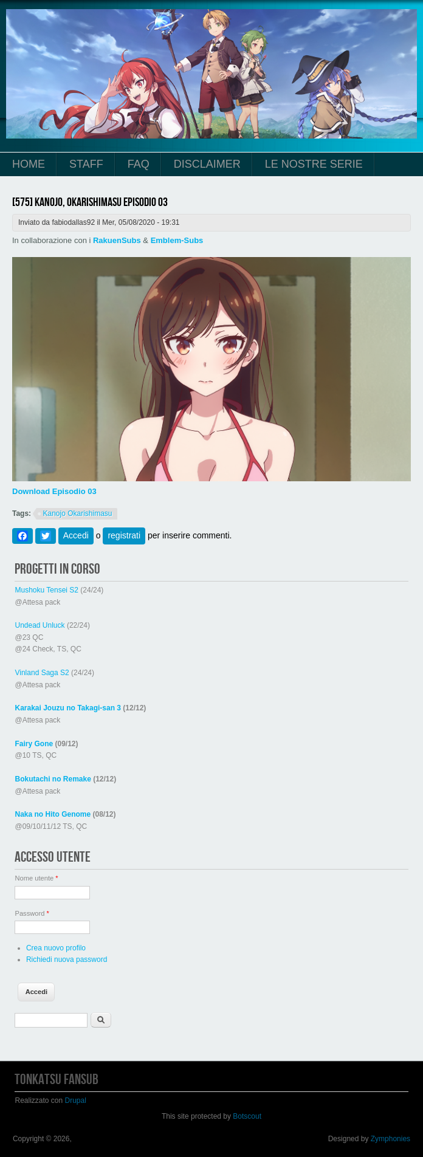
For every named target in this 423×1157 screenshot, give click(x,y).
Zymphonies (390, 1139)
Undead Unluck (39, 625)
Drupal (75, 1100)
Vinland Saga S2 (42, 672)
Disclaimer (207, 164)
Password (32, 913)
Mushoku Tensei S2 (46, 590)
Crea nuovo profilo (56, 948)
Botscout (247, 1116)
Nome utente (36, 878)
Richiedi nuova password (66, 959)
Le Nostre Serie (314, 164)
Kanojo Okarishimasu (77, 513)
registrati (124, 535)
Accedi (76, 535)
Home (28, 164)
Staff (86, 164)
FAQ (139, 164)
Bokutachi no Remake (53, 779)
